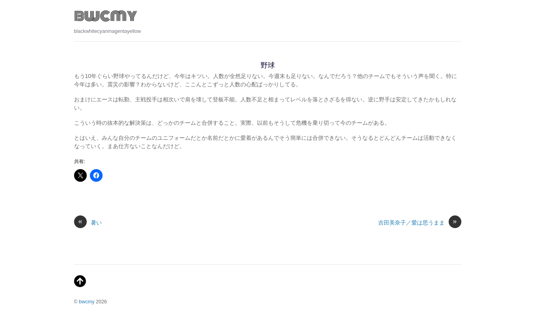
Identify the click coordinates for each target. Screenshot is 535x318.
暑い (88, 223)
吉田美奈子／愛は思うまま (419, 223)
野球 (268, 65)
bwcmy (86, 302)
